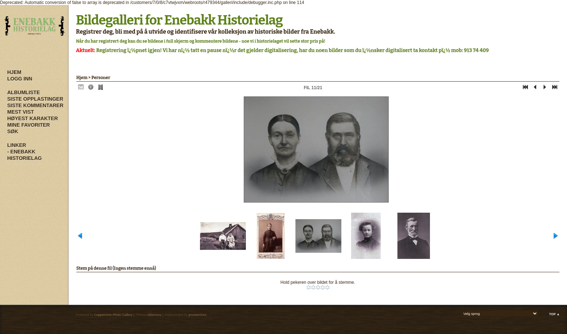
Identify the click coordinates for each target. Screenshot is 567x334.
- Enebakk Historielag (24, 155)
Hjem (14, 72)
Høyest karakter (32, 118)
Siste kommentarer (35, 105)
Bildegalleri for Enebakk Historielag (179, 20)
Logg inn (19, 79)
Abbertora (154, 315)
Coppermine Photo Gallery (113, 315)
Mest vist (20, 112)
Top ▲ (554, 314)
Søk (12, 131)
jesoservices (197, 315)
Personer (100, 77)
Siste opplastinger (35, 99)
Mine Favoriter (28, 125)
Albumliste (23, 92)
